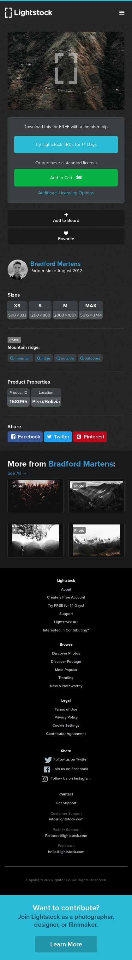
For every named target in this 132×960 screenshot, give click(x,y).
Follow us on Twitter (70, 759)
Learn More (66, 944)
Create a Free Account (66, 597)
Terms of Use (66, 709)
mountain (20, 358)
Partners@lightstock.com (66, 835)
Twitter (58, 436)
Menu (122, 13)
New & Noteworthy (66, 685)
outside (65, 358)
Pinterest (90, 436)
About (66, 589)
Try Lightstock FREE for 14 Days (66, 144)
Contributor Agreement (66, 733)
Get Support (66, 803)
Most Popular (66, 669)
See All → (17, 473)
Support (66, 613)
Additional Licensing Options (66, 193)
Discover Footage (66, 661)
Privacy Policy (66, 717)
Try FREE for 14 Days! (66, 605)
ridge (43, 358)
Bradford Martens (55, 263)
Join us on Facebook (70, 768)
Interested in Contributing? (66, 630)
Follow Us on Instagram (71, 778)
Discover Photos (66, 653)
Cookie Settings (66, 725)
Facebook (25, 436)
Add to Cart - (66, 177)
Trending (66, 677)
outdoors (90, 358)
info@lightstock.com (66, 819)
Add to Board (66, 218)
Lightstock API (66, 621)
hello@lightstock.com (66, 851)
